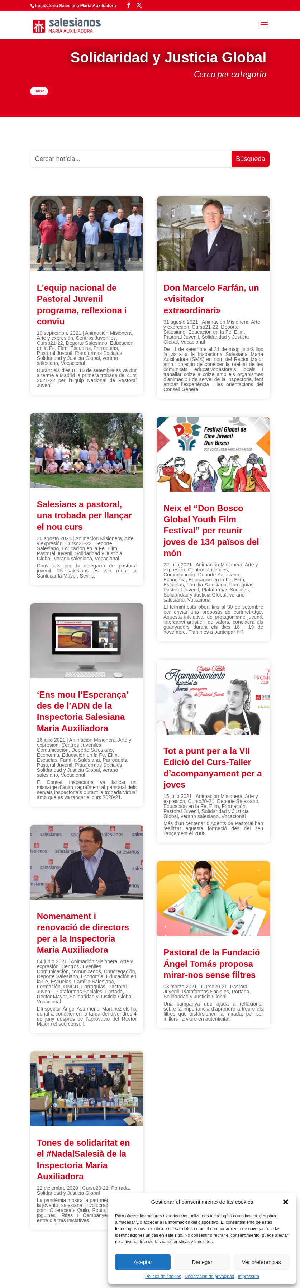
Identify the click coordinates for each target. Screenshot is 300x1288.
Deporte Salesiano (86, 343)
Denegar (202, 1262)
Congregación (119, 971)
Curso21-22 (50, 343)
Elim (62, 348)
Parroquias (106, 348)
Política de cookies (163, 1276)
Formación (49, 986)
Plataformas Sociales (98, 353)
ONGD (70, 986)
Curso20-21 (95, 1188)
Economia (48, 755)
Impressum (248, 1276)
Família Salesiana (80, 760)
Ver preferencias (261, 1262)
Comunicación (53, 750)
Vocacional (73, 363)
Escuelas (80, 348)
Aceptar (143, 1262)
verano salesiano (73, 558)
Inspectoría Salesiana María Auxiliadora (75, 5)
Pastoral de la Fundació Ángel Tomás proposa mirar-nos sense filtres (211, 963)
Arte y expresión (55, 338)
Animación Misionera (108, 333)
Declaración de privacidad (209, 1276)
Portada (114, 991)
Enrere (39, 91)
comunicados (86, 971)
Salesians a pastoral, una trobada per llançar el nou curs (84, 515)
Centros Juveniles (96, 338)
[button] (285, 1202)
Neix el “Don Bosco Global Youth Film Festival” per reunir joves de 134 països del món (211, 530)
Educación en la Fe (83, 548)
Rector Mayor (52, 996)
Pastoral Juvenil (54, 353)
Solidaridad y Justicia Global (68, 358)
